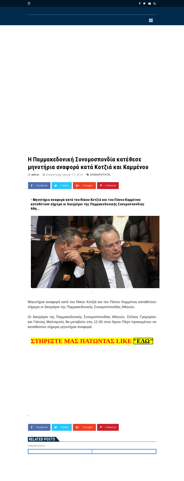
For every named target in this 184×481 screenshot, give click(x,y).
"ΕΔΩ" (143, 341)
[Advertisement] (92, 59)
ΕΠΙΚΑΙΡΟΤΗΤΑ (100, 174)
